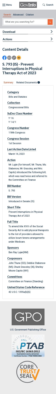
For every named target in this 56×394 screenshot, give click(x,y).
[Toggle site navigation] (7, 5)
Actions (7, 39)
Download (9, 31)
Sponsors (13, 247)
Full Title (12, 221)
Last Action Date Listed (21, 149)
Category (13, 92)
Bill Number (14, 186)
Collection (13, 102)
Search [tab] (7, 14)
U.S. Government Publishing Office (28, 320)
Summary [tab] (8, 82)
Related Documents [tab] (28, 82)
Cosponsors (14, 258)
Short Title (13, 207)
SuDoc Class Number (19, 113)
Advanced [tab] (18, 14)
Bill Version (14, 196)
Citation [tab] (30, 14)
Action (11, 160)
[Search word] (25, 22)
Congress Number (18, 128)
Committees (14, 276)
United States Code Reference (26, 287)
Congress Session (18, 138)
